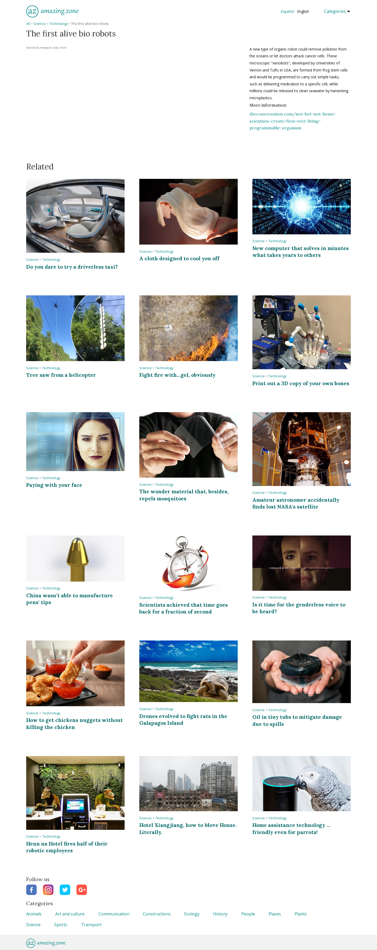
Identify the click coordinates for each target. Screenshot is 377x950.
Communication (113, 914)
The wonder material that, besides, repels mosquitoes (184, 494)
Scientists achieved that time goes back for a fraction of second (183, 608)
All (28, 23)
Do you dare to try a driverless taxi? (72, 266)
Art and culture (70, 914)
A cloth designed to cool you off (179, 258)
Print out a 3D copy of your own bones (300, 383)
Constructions (157, 914)
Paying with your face (54, 485)
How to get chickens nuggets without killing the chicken (74, 723)
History (220, 914)
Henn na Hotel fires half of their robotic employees (67, 847)
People (248, 914)
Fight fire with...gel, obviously (177, 375)
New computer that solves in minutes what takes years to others (300, 251)
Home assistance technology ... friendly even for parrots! (291, 828)
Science (40, 23)
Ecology (191, 914)
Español (287, 11)
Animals (34, 914)
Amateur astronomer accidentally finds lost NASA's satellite (295, 503)
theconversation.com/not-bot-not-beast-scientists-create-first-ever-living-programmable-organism (293, 120)
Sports (60, 924)
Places (275, 914)
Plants (301, 914)
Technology (58, 23)
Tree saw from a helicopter (61, 375)
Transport (91, 924)
